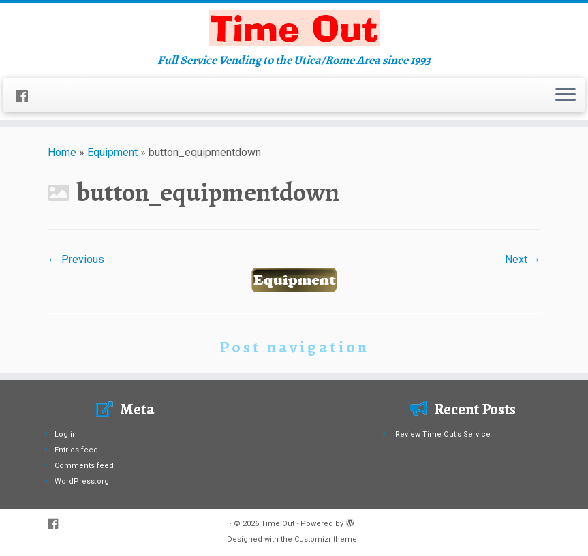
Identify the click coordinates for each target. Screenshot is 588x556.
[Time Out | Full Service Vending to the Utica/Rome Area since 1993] (294, 28)
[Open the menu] (565, 95)
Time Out (277, 523)
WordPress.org (82, 481)
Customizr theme (325, 539)
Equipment (112, 152)
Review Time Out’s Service (443, 434)
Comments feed (84, 465)
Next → (523, 259)
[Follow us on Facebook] (26, 97)
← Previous (76, 259)
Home (62, 152)
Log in (66, 434)
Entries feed (76, 450)
